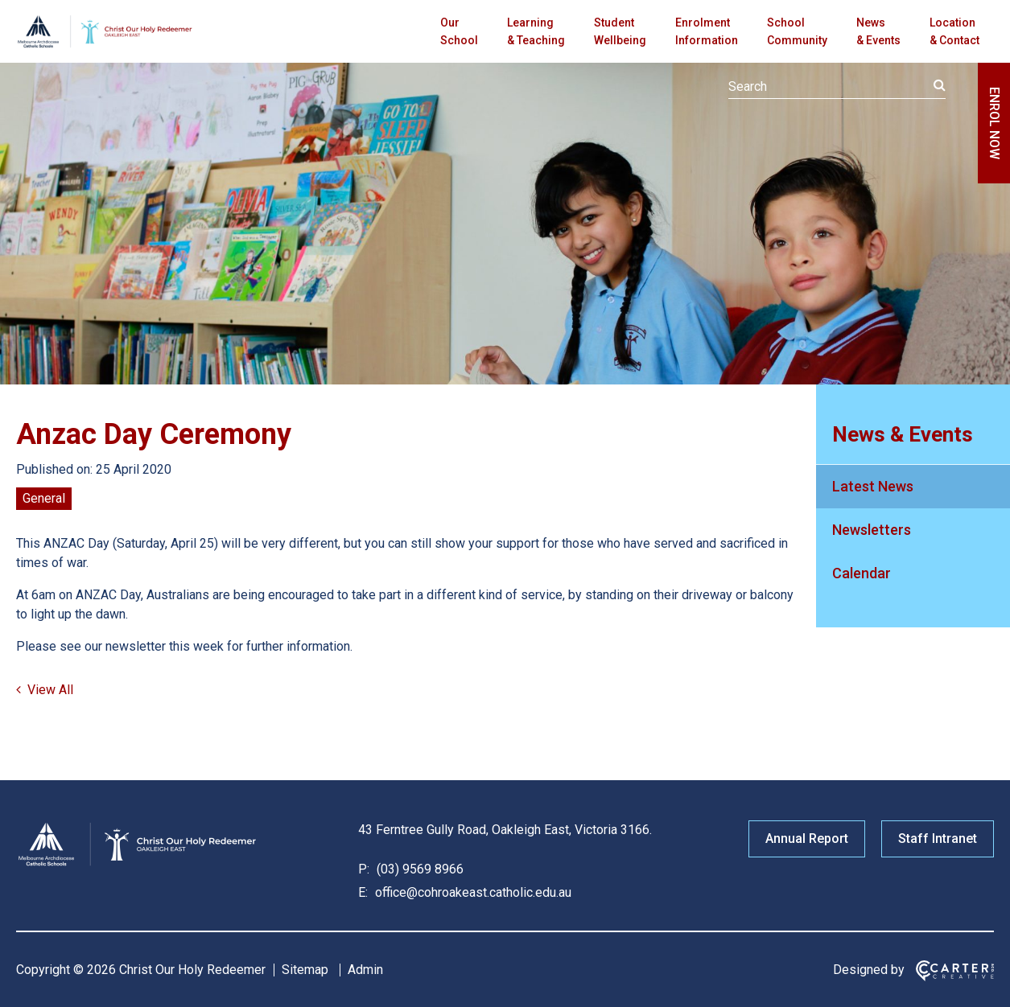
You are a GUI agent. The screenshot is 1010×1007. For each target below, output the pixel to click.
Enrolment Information (706, 31)
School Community (797, 31)
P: (363, 869)
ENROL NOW (994, 123)
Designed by (869, 969)
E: (363, 892)
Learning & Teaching (536, 31)
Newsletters (871, 529)
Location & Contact (954, 31)
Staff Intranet (937, 838)
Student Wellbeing (620, 31)
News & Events (878, 31)
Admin (365, 969)
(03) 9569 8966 (418, 869)
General (44, 498)
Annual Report (806, 838)
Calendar (861, 573)
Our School (459, 31)
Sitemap (305, 969)
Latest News (872, 486)
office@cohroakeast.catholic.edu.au (471, 892)
